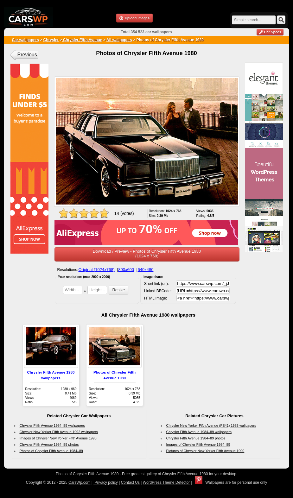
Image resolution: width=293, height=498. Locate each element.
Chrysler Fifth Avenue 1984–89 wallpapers (52, 425)
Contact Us (130, 482)
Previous (27, 54)
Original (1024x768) (97, 269)
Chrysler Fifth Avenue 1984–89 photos (49, 444)
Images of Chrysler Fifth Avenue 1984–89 (198, 444)
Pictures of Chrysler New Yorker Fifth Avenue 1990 (205, 451)
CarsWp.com (79, 482)
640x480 (146, 269)
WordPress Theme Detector (166, 482)
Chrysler (51, 40)
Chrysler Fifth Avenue (82, 40)
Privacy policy (105, 482)
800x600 (126, 269)
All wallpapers (119, 40)
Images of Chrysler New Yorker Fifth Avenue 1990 (58, 438)
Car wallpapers (25, 40)
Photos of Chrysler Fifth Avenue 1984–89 (51, 451)
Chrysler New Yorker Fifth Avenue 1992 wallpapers (59, 432)
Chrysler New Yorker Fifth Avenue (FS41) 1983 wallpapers (211, 425)
